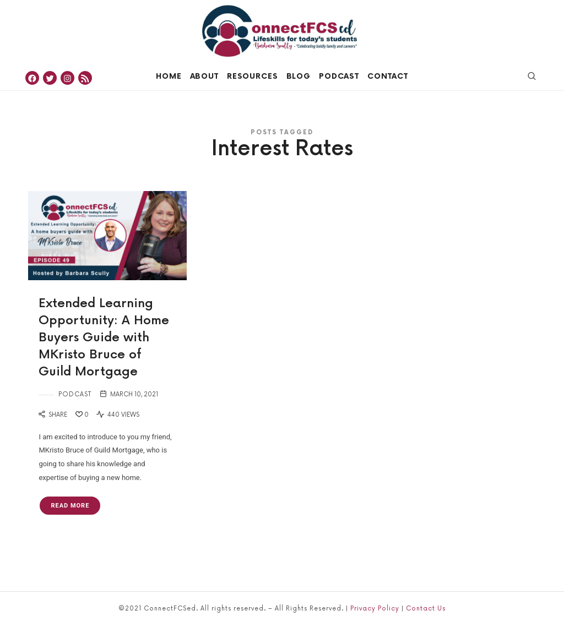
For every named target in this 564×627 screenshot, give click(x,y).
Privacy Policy (374, 608)
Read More (70, 505)
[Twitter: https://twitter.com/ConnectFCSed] (50, 78)
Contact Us (426, 608)
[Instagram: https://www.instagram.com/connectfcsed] (67, 78)
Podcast (74, 394)
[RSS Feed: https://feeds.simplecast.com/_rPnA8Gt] (85, 78)
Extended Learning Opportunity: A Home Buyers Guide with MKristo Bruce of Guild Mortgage (104, 337)
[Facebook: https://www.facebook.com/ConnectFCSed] (32, 78)
